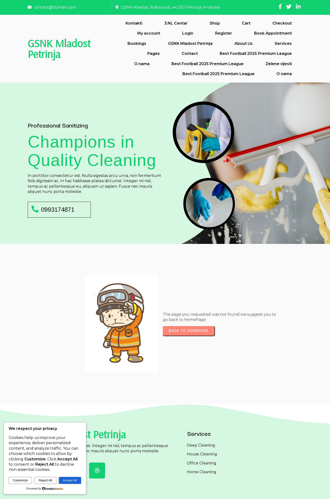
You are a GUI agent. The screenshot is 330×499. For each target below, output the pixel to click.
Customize (20, 480)
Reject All (45, 480)
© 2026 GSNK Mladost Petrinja (165, 491)
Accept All (70, 480)
